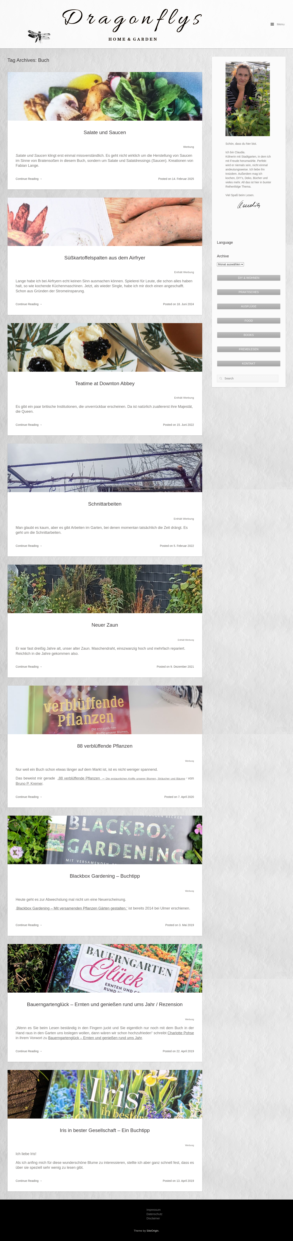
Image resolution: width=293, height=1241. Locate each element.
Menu (277, 24)
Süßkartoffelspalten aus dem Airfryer (104, 257)
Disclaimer (153, 1218)
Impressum (154, 1209)
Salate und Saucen (105, 132)
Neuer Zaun (105, 625)
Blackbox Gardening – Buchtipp (105, 876)
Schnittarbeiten (104, 504)
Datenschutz (155, 1214)
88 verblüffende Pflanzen (104, 746)
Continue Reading (29, 178)
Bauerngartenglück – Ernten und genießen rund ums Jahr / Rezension (105, 1004)
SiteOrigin (152, 1230)
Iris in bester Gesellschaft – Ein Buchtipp (105, 1130)
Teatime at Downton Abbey (105, 383)
